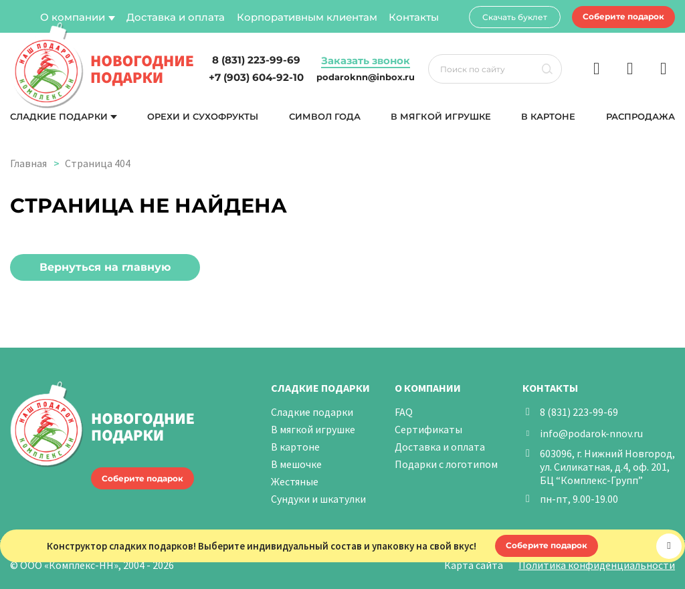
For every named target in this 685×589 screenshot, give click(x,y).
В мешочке (296, 464)
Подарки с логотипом (446, 464)
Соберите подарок (623, 16)
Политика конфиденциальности (596, 565)
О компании (72, 17)
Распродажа (640, 117)
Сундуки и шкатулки (318, 498)
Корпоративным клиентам (307, 17)
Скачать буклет (514, 17)
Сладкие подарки (59, 117)
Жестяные (294, 481)
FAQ (404, 412)
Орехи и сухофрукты (203, 117)
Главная (28, 163)
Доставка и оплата (175, 17)
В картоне (548, 117)
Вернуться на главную (105, 267)
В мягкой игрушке (441, 117)
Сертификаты (428, 429)
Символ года (325, 117)
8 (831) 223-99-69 (579, 412)
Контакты (414, 17)
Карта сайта (473, 565)
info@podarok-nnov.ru (591, 433)
